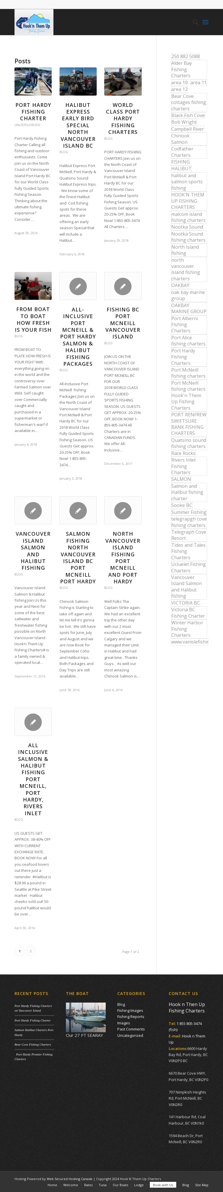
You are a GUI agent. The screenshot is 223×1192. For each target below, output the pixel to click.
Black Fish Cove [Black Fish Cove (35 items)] (188, 115)
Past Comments (131, 1029)
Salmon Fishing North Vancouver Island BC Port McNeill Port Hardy (78, 557)
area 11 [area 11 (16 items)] (198, 82)
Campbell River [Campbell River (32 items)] (187, 129)
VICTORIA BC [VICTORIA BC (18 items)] (185, 603)
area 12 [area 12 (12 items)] (179, 89)
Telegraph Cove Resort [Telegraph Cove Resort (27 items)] (188, 535)
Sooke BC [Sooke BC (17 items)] (181, 505)
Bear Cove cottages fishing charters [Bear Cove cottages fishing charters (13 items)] (188, 102)
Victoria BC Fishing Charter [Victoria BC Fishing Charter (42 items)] (188, 612)
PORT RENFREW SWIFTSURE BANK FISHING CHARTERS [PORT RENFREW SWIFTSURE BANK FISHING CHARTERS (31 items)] (188, 423)
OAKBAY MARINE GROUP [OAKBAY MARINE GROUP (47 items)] (188, 308)
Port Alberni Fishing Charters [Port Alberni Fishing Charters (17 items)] (184, 324)
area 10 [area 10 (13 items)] (179, 82)
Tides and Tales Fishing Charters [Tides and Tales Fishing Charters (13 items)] (188, 551)
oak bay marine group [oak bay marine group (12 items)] (188, 295)
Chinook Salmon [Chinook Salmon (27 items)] (180, 138)
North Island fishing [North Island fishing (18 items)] (185, 250)
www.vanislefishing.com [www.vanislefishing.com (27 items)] (189, 642)
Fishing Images (130, 1010)
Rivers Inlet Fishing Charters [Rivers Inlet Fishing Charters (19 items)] (183, 466)
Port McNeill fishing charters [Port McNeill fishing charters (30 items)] (188, 373)
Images (123, 1023)
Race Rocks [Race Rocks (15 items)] (183, 453)
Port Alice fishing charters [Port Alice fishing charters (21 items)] (188, 340)
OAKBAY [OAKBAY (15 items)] (180, 285)
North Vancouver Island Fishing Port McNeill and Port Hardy (122, 557)
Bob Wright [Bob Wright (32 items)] (184, 122)
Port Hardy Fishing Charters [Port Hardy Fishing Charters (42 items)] (183, 356)
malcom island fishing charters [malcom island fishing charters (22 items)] (188, 217)
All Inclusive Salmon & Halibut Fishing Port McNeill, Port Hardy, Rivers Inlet (33, 779)
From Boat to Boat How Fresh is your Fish (33, 319)
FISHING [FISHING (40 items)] (180, 162)
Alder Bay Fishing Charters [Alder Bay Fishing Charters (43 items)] (181, 69)
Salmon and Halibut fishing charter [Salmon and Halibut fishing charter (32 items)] (187, 492)
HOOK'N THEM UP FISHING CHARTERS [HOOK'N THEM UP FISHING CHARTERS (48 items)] (187, 200)
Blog (64, 152)
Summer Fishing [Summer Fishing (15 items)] (188, 512)
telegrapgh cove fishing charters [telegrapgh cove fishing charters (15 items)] (189, 522)
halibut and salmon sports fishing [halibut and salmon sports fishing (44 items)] (187, 181)
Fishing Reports (130, 1016)
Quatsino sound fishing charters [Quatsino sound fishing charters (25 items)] (188, 443)
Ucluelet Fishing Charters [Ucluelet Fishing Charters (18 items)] (188, 567)
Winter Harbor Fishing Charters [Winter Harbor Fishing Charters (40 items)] (187, 628)
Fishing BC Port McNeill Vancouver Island (122, 323)
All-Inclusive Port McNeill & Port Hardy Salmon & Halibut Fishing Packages (78, 336)
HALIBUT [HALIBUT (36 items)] (181, 168)
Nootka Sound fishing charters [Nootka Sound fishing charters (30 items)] (188, 237)
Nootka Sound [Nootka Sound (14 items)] (187, 227)
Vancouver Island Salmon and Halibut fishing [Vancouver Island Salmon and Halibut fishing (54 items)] (186, 586)
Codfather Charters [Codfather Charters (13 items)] (182, 152)
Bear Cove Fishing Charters (33, 1044)
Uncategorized (27, 125)
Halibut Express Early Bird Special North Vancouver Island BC (78, 125)
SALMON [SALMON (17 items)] (181, 479)
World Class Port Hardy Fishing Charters (123, 118)
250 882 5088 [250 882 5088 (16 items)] (185, 56)
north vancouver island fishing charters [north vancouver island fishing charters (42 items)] (185, 269)
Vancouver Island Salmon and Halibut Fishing (33, 550)
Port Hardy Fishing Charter (33, 111)
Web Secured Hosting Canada (69, 1179)
